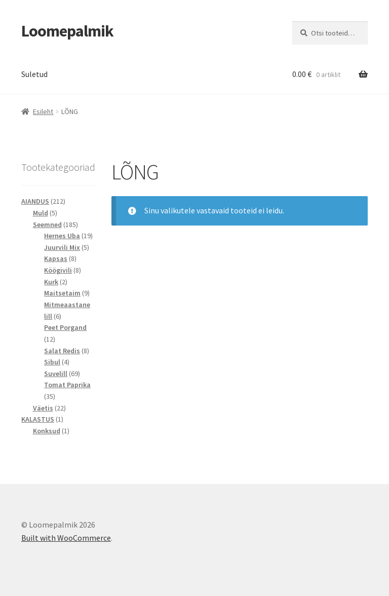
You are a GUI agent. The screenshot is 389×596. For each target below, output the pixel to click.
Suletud (34, 74)
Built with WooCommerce (66, 538)
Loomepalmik (67, 31)
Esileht (43, 111)
